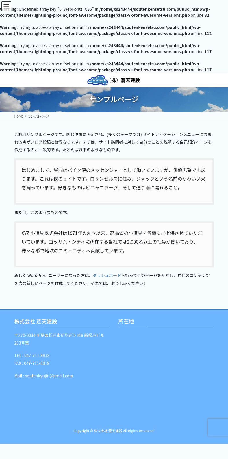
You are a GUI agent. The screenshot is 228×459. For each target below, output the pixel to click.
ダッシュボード (107, 275)
